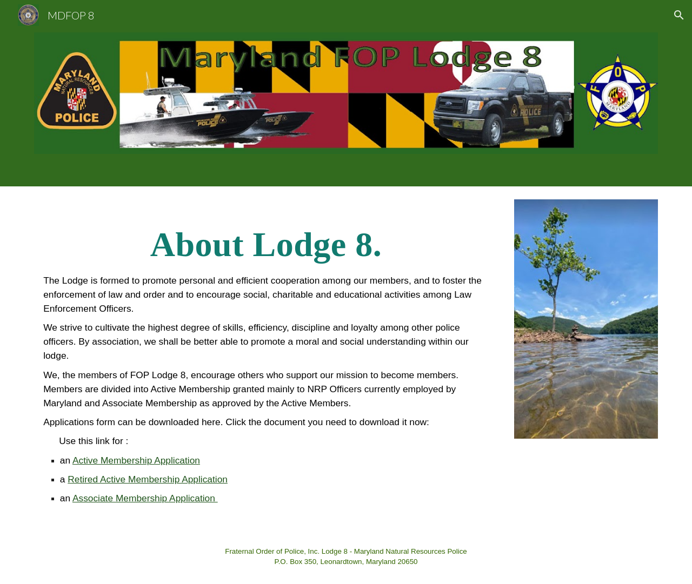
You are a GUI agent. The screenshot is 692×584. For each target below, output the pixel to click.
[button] (679, 15)
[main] (266, 357)
